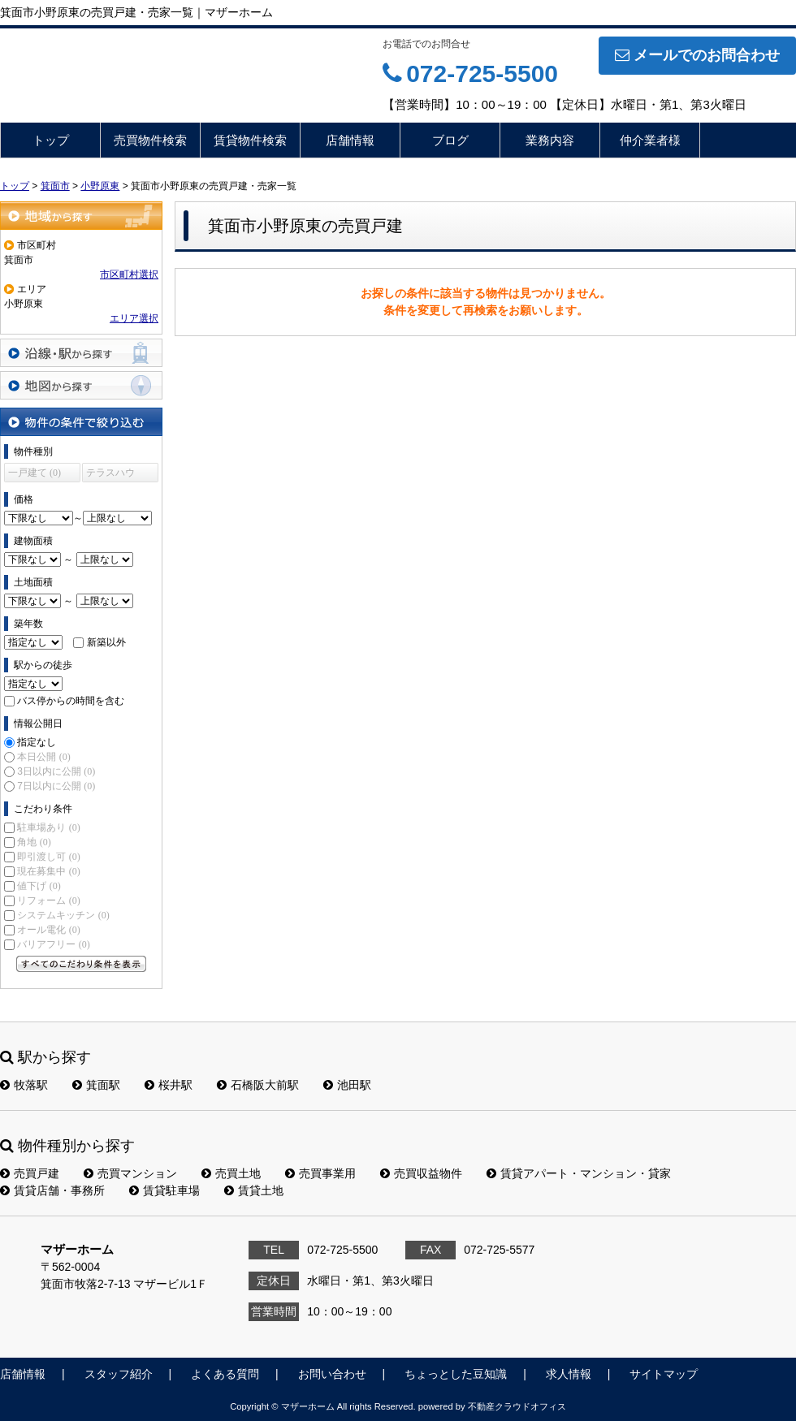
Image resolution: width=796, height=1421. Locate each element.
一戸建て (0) (34, 472)
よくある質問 (225, 1373)
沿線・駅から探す (81, 353)
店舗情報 (350, 140)
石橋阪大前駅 (258, 1084)
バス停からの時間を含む (70, 700)
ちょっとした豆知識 (455, 1373)
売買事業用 (320, 1173)
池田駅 (347, 1084)
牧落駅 (24, 1084)
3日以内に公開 (56, 771)
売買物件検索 (150, 140)
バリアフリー (53, 944)
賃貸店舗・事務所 (52, 1190)
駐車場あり (48, 827)
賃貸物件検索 (250, 140)
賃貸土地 (253, 1190)
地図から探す (81, 385)
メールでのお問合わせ (697, 55)
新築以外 (106, 642)
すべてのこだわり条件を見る (81, 964)
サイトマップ (663, 1373)
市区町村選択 (129, 274)
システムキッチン (63, 915)
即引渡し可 (48, 856)
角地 (33, 842)
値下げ (38, 886)
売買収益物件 (421, 1173)
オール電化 (48, 929)
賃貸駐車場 (164, 1190)
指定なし (36, 742)
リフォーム (48, 900)
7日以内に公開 (56, 786)
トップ (50, 140)
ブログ (450, 140)
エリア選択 (134, 318)
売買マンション (130, 1173)
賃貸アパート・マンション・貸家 (579, 1173)
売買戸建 (29, 1173)
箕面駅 (96, 1084)
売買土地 (231, 1173)
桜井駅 (169, 1084)
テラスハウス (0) (110, 474)
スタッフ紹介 (118, 1373)
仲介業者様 (650, 140)
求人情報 (568, 1373)
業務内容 (550, 140)
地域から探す (81, 215)
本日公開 (43, 756)
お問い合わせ (332, 1373)
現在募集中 (48, 871)
